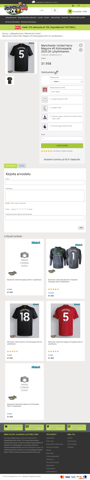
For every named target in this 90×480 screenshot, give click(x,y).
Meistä (48, 450)
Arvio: (8, 209)
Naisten (46, 17)
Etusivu (5, 33)
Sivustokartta (50, 468)
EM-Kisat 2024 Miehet (12, 22)
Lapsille (40, 17)
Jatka (81, 228)
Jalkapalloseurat (11, 17)
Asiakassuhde (54, 88)
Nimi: (7, 179)
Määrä (43, 134)
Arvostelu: (9, 188)
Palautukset (50, 465)
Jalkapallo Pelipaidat (27, 438)
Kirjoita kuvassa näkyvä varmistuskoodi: (19, 214)
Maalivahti (65, 17)
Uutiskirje (70, 447)
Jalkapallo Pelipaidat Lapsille (31, 447)
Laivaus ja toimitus (52, 447)
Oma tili (69, 438)
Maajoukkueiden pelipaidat (27, 17)
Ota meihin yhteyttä (52, 462)
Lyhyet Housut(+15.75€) (60, 99)
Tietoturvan (50, 459)
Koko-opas (50, 441)
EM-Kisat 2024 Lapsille (77, 17)
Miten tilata (50, 453)
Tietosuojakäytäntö (52, 456)
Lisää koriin (62, 146)
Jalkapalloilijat (55, 17)
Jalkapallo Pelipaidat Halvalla (31, 476)
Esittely (21, 166)
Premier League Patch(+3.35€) (62, 126)
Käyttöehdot (50, 438)
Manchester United (32, 33)
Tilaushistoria (71, 441)
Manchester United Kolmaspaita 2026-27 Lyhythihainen (24, 280)
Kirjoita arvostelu (67, 151)
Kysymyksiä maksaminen (54, 444)
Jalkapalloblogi (51, 471)
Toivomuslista (72, 444)
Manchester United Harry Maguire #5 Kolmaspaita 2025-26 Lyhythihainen (32, 36)
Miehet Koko (55, 77)
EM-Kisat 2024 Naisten (28, 22)
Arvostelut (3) (10, 166)
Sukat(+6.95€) (56, 108)
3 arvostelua (56, 151)
